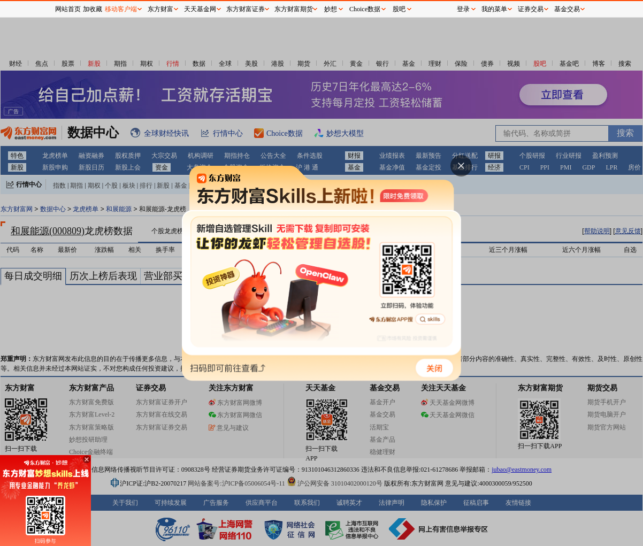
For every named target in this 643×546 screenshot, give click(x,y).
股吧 (399, 9)
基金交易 (567, 9)
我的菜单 (494, 9)
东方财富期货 (293, 9)
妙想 (330, 9)
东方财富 (160, 9)
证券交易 (531, 9)
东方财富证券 (245, 9)
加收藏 (92, 9)
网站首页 (68, 9)
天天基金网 (200, 9)
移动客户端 (121, 9)
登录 (463, 9)
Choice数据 (364, 9)
